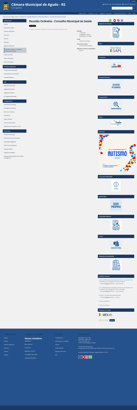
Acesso (6, 338)
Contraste (126, 4)
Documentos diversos (120, 13)
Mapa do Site (107, 4)
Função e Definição (9, 344)
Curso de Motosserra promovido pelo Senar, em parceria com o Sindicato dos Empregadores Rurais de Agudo (116, 280)
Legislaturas (28, 341)
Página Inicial (82, 13)
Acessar (134, 1)
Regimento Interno (30, 351)
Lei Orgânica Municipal (31, 354)
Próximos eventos (104, 276)
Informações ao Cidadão (61, 341)
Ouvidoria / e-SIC (92, 13)
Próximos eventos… (104, 305)
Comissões (28, 348)
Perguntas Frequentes (106, 13)
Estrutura (6, 348)
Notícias (6, 351)
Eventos (6, 355)
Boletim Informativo (60, 351)
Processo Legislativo (10, 66)
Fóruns (57, 344)
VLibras (133, 4)
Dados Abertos (59, 348)
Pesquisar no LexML (105, 310)
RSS (134, 13)
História (6, 341)
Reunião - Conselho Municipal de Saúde (110, 295)
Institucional (22, 17)
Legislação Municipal (30, 358)
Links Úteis (7, 131)
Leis (5, 82)
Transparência (8, 101)
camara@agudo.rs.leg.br (89, 342)
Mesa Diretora (28, 344)
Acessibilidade (117, 4)
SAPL (129, 13)
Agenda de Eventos (32, 17)
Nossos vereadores (33, 338)
